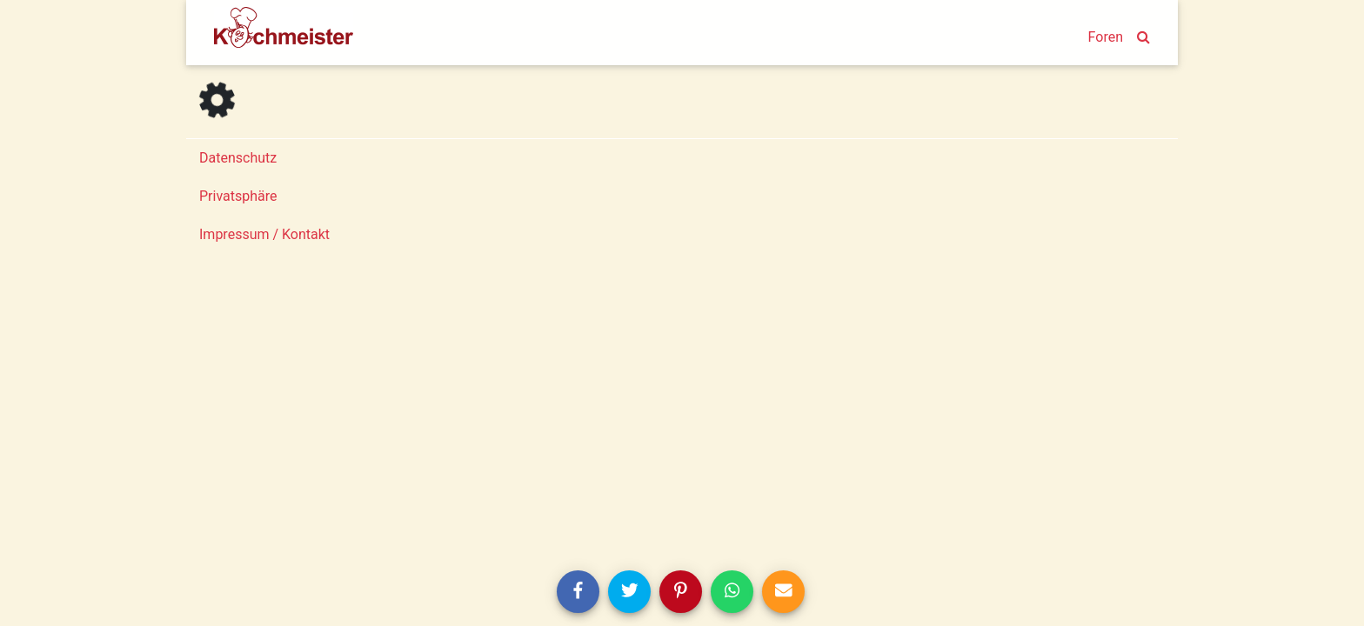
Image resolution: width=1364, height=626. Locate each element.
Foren (1105, 37)
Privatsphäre (238, 196)
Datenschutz (238, 158)
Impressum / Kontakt (264, 234)
